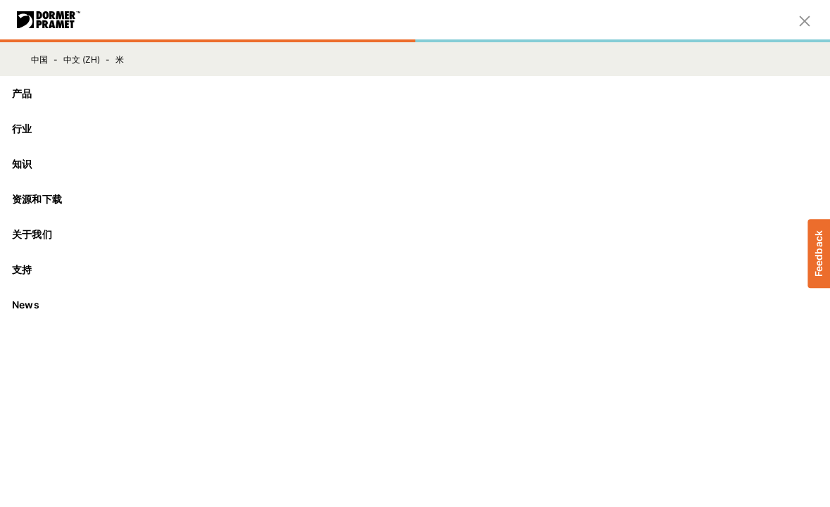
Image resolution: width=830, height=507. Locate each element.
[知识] (415, 164)
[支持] (415, 269)
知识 (415, 164)
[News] (415, 305)
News (25, 305)
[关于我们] (415, 234)
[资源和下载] (415, 199)
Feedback (818, 253)
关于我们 (415, 234)
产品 (415, 93)
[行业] (415, 128)
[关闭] (805, 20)
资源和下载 (415, 199)
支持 (415, 269)
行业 (415, 128)
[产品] (415, 93)
